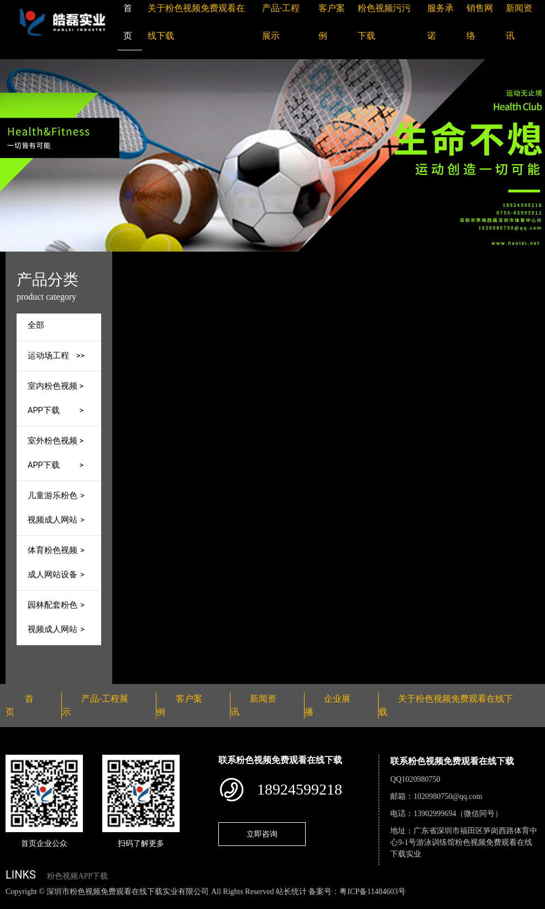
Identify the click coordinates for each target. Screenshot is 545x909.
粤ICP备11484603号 (372, 891)
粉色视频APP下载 (77, 876)
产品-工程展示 (233, 259)
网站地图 (16, 903)
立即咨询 (262, 833)
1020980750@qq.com (448, 796)
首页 (185, 259)
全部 (36, 325)
